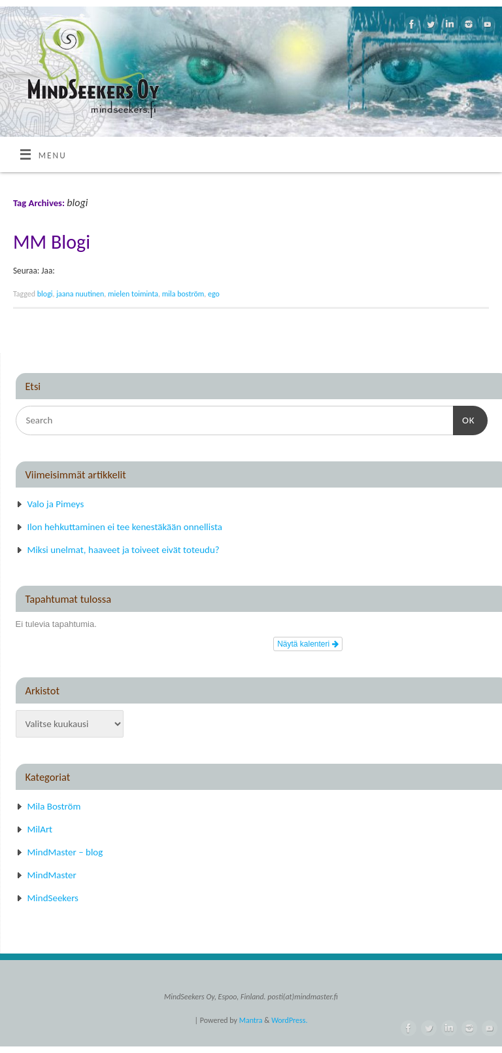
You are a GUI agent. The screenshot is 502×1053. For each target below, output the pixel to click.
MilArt (40, 829)
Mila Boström (54, 806)
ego (214, 293)
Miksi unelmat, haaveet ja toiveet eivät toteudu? (123, 550)
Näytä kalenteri (307, 644)
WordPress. (289, 1020)
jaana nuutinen (80, 293)
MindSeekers (53, 898)
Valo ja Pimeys (55, 504)
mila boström (183, 293)
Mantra (251, 1020)
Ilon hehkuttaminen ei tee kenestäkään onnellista (124, 527)
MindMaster (51, 875)
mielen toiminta (133, 293)
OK (464, 419)
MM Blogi (51, 242)
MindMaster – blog (65, 852)
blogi (45, 293)
